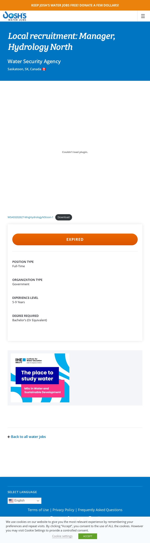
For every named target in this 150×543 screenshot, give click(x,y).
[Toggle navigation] (143, 16)
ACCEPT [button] (87, 536)
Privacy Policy (63, 509)
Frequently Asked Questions (100, 509)
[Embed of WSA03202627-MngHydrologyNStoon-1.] (75, 152)
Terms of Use (38, 509)
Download (64, 217)
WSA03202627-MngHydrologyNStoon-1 (30, 217)
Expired (74, 239)
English (17, 500)
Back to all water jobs (27, 436)
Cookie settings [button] (62, 536)
